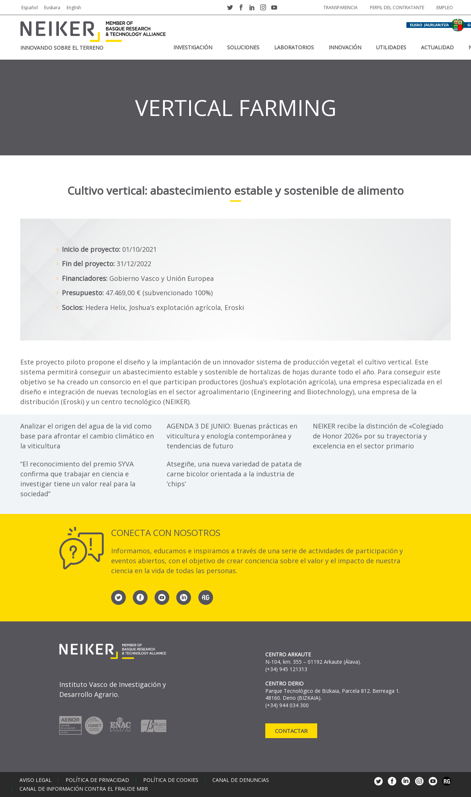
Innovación (345, 47)
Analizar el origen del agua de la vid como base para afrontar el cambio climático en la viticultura (87, 436)
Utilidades (391, 47)
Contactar (291, 730)
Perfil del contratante (397, 7)
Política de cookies (170, 780)
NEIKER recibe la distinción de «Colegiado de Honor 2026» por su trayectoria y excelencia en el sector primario (378, 436)
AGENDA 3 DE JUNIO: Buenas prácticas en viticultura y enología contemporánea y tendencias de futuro (232, 436)
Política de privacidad (97, 780)
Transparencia (340, 7)
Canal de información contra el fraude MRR (84, 788)
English (74, 7)
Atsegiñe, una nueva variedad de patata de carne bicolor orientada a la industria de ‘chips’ (234, 473)
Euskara (52, 7)
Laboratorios (294, 47)
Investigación (192, 47)
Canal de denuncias (240, 780)
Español (29, 7)
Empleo (444, 7)
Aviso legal (36, 780)
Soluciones (243, 47)
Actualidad (437, 47)
